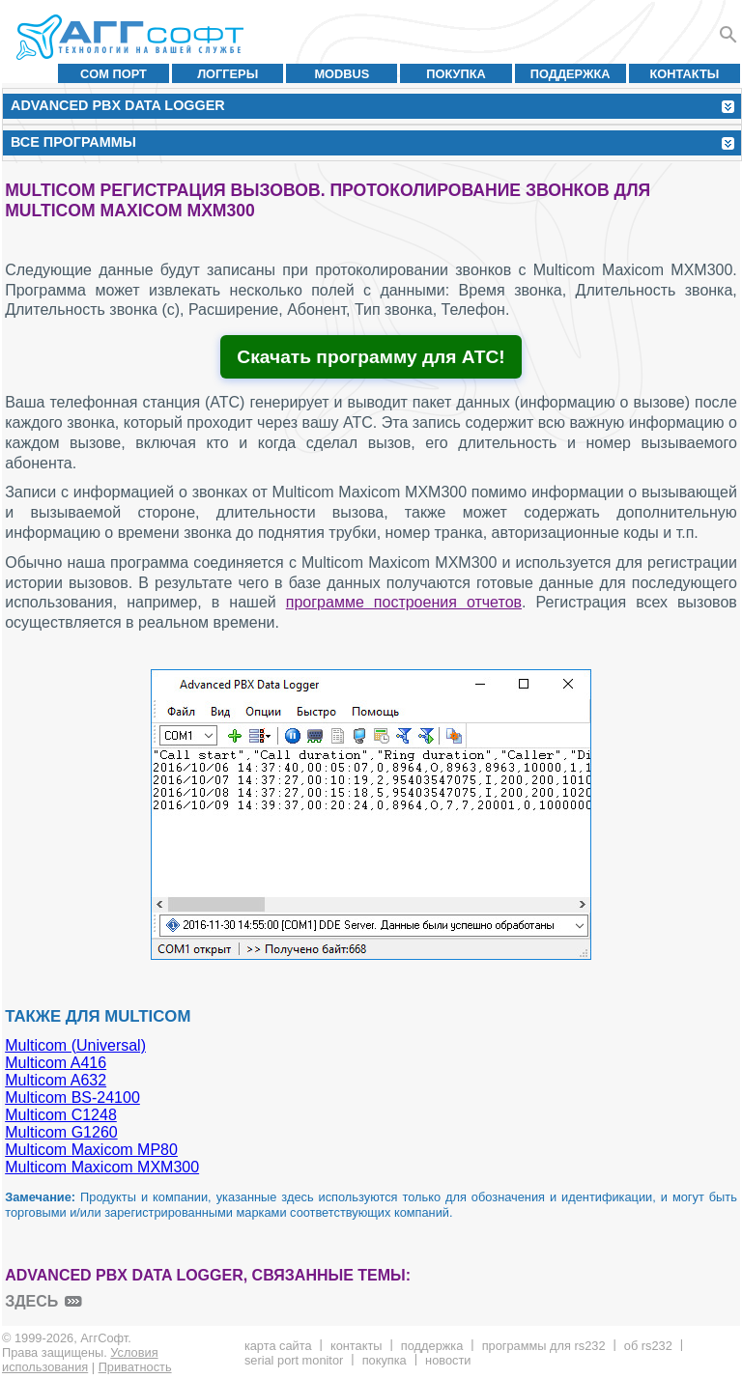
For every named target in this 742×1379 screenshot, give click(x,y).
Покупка (456, 74)
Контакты (685, 74)
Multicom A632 (55, 1080)
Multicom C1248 (61, 1115)
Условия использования (80, 1359)
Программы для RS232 (544, 1345)
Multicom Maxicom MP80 (91, 1149)
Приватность (135, 1367)
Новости (448, 1360)
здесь (31, 1301)
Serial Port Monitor (293, 1360)
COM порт (113, 74)
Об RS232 (648, 1345)
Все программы (73, 142)
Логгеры (227, 74)
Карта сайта (278, 1345)
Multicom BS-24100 (72, 1097)
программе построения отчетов (404, 602)
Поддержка (570, 74)
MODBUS (341, 74)
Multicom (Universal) (75, 1045)
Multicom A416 (55, 1063)
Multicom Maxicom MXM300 (102, 1167)
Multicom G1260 (61, 1132)
